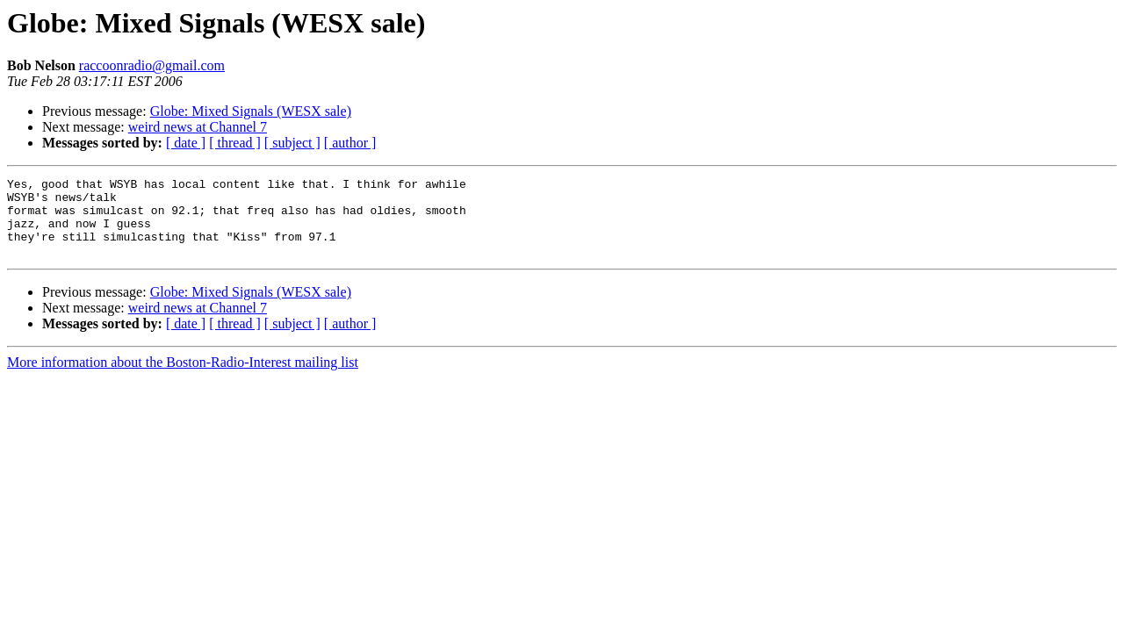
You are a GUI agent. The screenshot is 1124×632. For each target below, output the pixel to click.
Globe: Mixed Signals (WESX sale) (250, 111)
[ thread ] (235, 142)
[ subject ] (292, 142)
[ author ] (350, 142)
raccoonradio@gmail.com (152, 65)
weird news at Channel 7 (197, 126)
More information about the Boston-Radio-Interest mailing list (182, 377)
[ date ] (185, 142)
